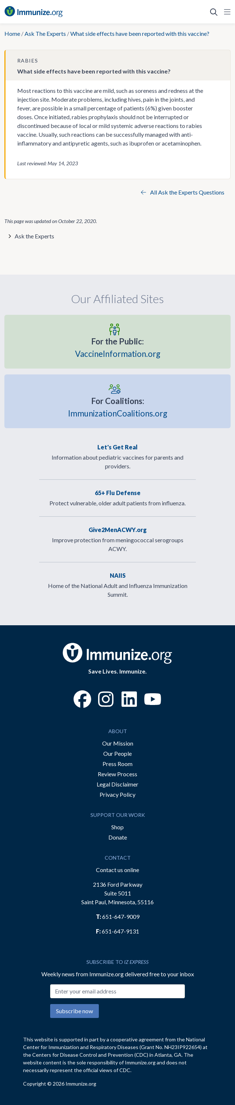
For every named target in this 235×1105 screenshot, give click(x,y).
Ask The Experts (45, 33)
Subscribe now (74, 1010)
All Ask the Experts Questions (182, 192)
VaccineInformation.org (117, 346)
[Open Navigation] (226, 12)
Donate (117, 837)
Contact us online (117, 869)
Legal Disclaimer (117, 784)
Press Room (117, 763)
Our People (117, 753)
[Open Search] (214, 12)
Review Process (117, 773)
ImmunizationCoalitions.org (117, 406)
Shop (117, 826)
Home (12, 33)
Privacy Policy (117, 794)
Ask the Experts (34, 236)
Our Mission (117, 743)
